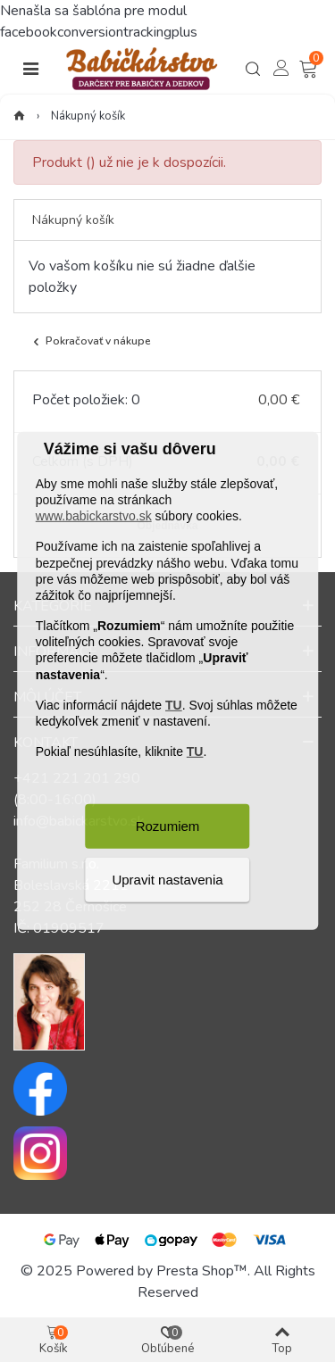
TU (173, 705)
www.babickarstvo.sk (94, 516)
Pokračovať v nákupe (90, 341)
